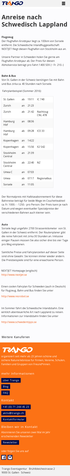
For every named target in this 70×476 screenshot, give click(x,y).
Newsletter (10, 442)
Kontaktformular (14, 419)
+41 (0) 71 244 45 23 (16, 407)
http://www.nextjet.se (14, 274)
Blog (6, 386)
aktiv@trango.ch (13, 413)
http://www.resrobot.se (15, 296)
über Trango (11, 380)
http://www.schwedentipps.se (19, 322)
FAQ (5, 393)
